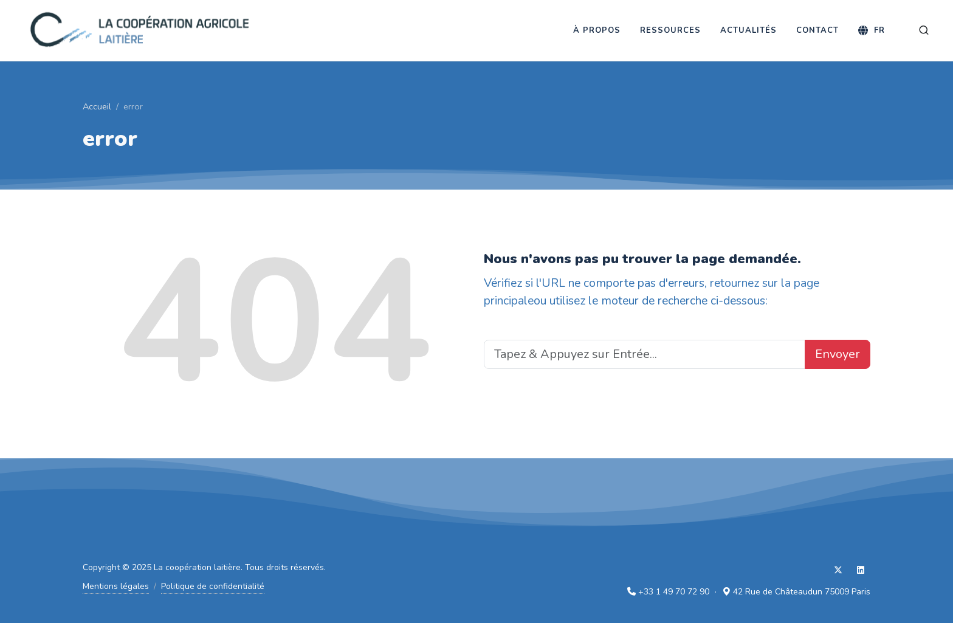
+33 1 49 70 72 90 (673, 591)
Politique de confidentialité (212, 586)
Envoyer (837, 354)
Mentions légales (116, 586)
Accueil (97, 106)
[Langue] (871, 30)
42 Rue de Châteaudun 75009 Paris (801, 591)
